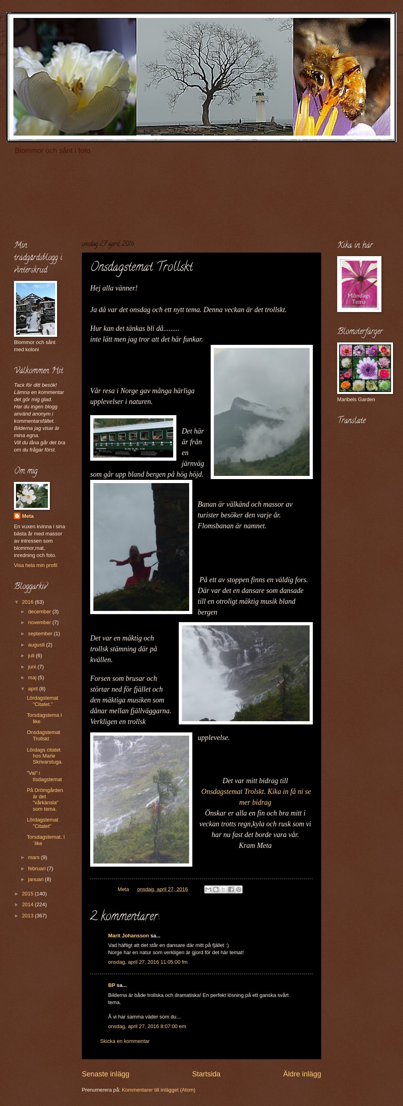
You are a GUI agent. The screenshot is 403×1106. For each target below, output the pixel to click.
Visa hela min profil (35, 565)
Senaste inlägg (105, 1074)
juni (33, 667)
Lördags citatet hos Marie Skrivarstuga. (45, 756)
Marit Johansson (128, 936)
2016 (28, 602)
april (33, 689)
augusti (37, 645)
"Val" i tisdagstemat (44, 776)
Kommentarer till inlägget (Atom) (159, 1090)
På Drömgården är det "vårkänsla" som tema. (45, 799)
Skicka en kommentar (125, 1041)
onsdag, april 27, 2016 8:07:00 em (147, 1026)
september (40, 634)
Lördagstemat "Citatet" (42, 823)
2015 (28, 894)
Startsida (206, 1074)
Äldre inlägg (302, 1074)
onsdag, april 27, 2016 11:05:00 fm (148, 962)
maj (33, 677)
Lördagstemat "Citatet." (42, 701)
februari (37, 868)
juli (32, 655)
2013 (28, 916)
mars (34, 857)
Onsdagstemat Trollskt (43, 735)
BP (111, 985)
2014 (28, 904)
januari (36, 879)
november (40, 622)
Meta (28, 516)
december (40, 612)
